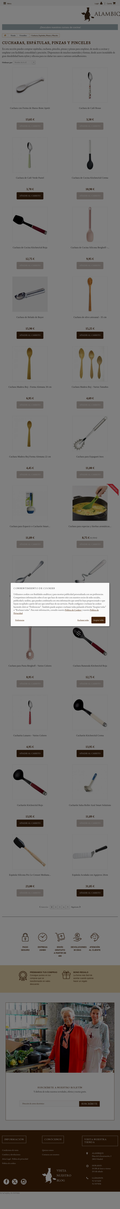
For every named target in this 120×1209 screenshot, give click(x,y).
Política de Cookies (73, 610)
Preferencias (19, 620)
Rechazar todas (83, 620)
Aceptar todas (98, 620)
